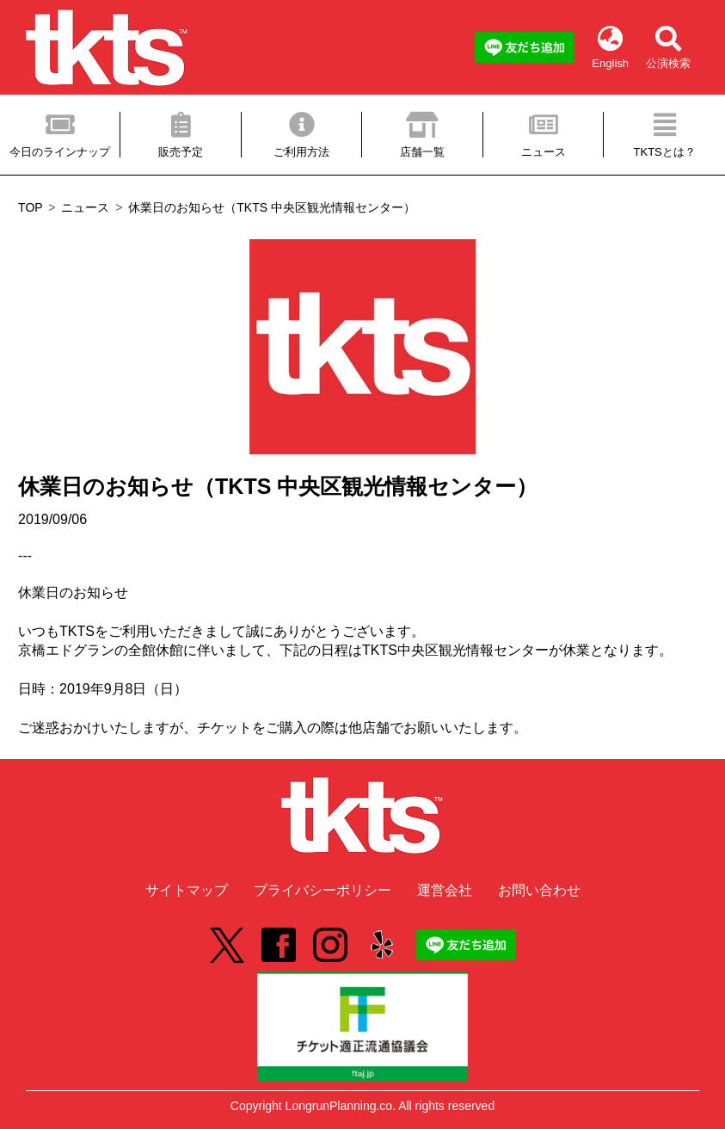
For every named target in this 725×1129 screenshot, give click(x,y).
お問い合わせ (539, 890)
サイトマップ (186, 890)
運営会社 (444, 890)
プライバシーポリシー (322, 890)
